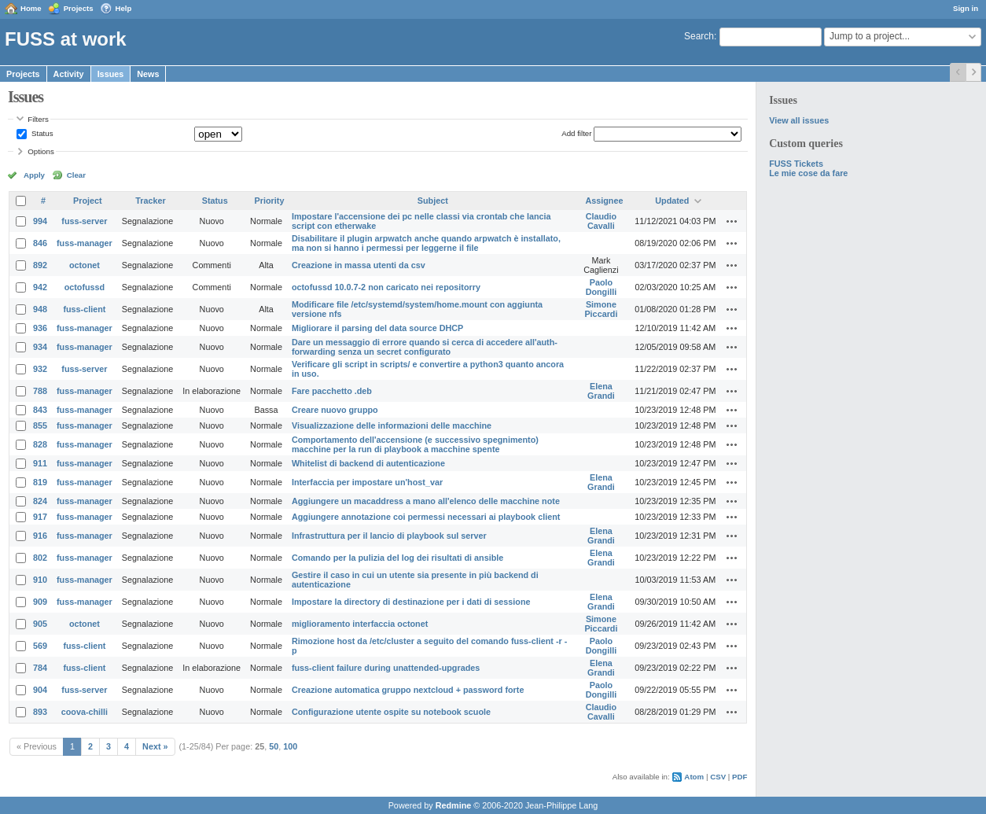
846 (40, 243)
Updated (672, 200)
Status (41, 133)
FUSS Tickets (796, 163)
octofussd (84, 287)
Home (31, 8)
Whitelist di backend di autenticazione (368, 463)
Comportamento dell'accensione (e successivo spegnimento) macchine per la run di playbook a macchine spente (415, 444)
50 (273, 746)
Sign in (965, 8)
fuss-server (84, 221)
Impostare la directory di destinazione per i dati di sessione (411, 601)
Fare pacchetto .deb (332, 391)
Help (124, 8)
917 (40, 516)
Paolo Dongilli (601, 287)
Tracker (150, 200)
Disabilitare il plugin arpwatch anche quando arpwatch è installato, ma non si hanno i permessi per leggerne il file (426, 243)
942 (40, 287)
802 (40, 557)
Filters (38, 119)
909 (40, 601)
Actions (732, 221)
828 (40, 444)
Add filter (576, 133)
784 (40, 667)
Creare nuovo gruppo (335, 409)
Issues (110, 74)
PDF (739, 776)
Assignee (604, 200)
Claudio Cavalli (601, 221)
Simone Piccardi (600, 309)
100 (290, 746)
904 (40, 689)
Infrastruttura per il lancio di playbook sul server (389, 535)
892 (40, 265)
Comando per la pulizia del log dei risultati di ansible (397, 557)
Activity (68, 74)
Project (87, 200)
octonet (84, 265)
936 (40, 328)
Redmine (454, 805)
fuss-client (84, 309)
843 (40, 409)
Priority (270, 200)
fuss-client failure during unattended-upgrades (386, 667)
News (148, 74)
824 (40, 501)
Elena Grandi (601, 390)
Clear (76, 175)
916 (40, 535)
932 (40, 369)
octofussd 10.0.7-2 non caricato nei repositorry (386, 287)
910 (40, 579)
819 (40, 482)
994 (40, 221)
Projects (79, 8)
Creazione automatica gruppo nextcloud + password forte (408, 689)
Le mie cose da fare (808, 173)
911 (40, 463)
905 (40, 623)
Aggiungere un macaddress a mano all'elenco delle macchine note (426, 501)
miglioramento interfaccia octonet (360, 623)
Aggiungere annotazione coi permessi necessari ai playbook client (426, 516)
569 (40, 645)
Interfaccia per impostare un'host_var (367, 482)
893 (40, 711)
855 (40, 425)
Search (699, 36)
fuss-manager (84, 243)
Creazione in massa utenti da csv (358, 265)
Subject (433, 200)
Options (41, 151)
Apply (34, 175)
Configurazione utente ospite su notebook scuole (391, 711)
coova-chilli (84, 711)
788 (40, 391)
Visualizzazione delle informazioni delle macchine (391, 425)
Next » (154, 746)
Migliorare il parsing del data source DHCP (377, 328)
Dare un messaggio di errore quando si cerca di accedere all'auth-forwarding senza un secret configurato (424, 346)
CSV (718, 776)
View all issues (799, 120)
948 (40, 309)
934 (40, 347)
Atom (694, 776)
